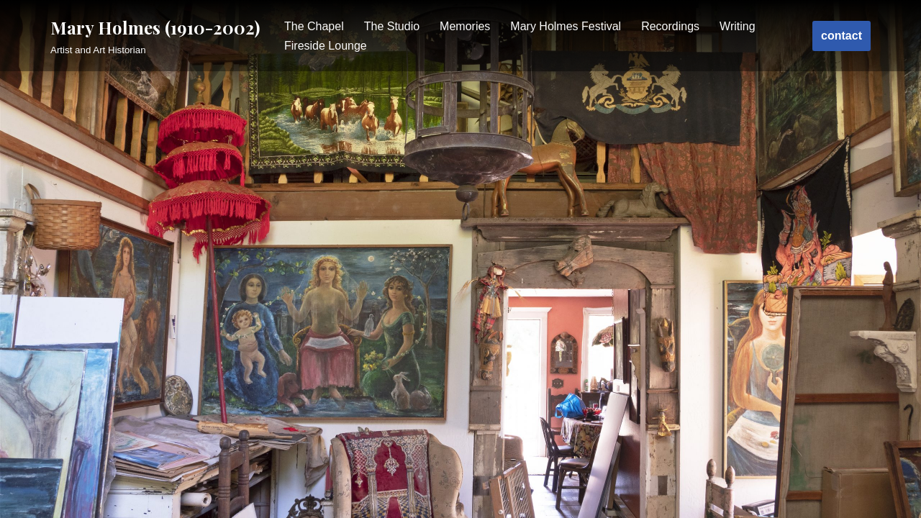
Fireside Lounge (325, 46)
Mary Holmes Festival (565, 26)
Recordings (670, 26)
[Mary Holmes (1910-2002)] (155, 35)
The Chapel (314, 26)
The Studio (391, 26)
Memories (465, 26)
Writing (738, 26)
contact (841, 35)
